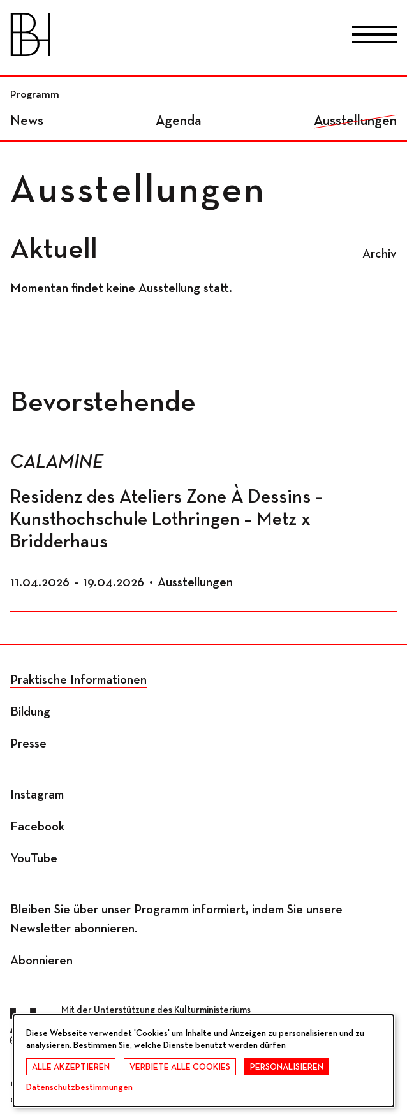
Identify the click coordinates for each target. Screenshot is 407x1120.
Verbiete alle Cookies (180, 1067)
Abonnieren (41, 960)
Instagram (37, 794)
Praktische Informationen (78, 680)
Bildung (30, 711)
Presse (28, 743)
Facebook (37, 826)
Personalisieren (286, 1067)
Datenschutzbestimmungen (79, 1087)
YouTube (33, 858)
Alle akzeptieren (71, 1067)
